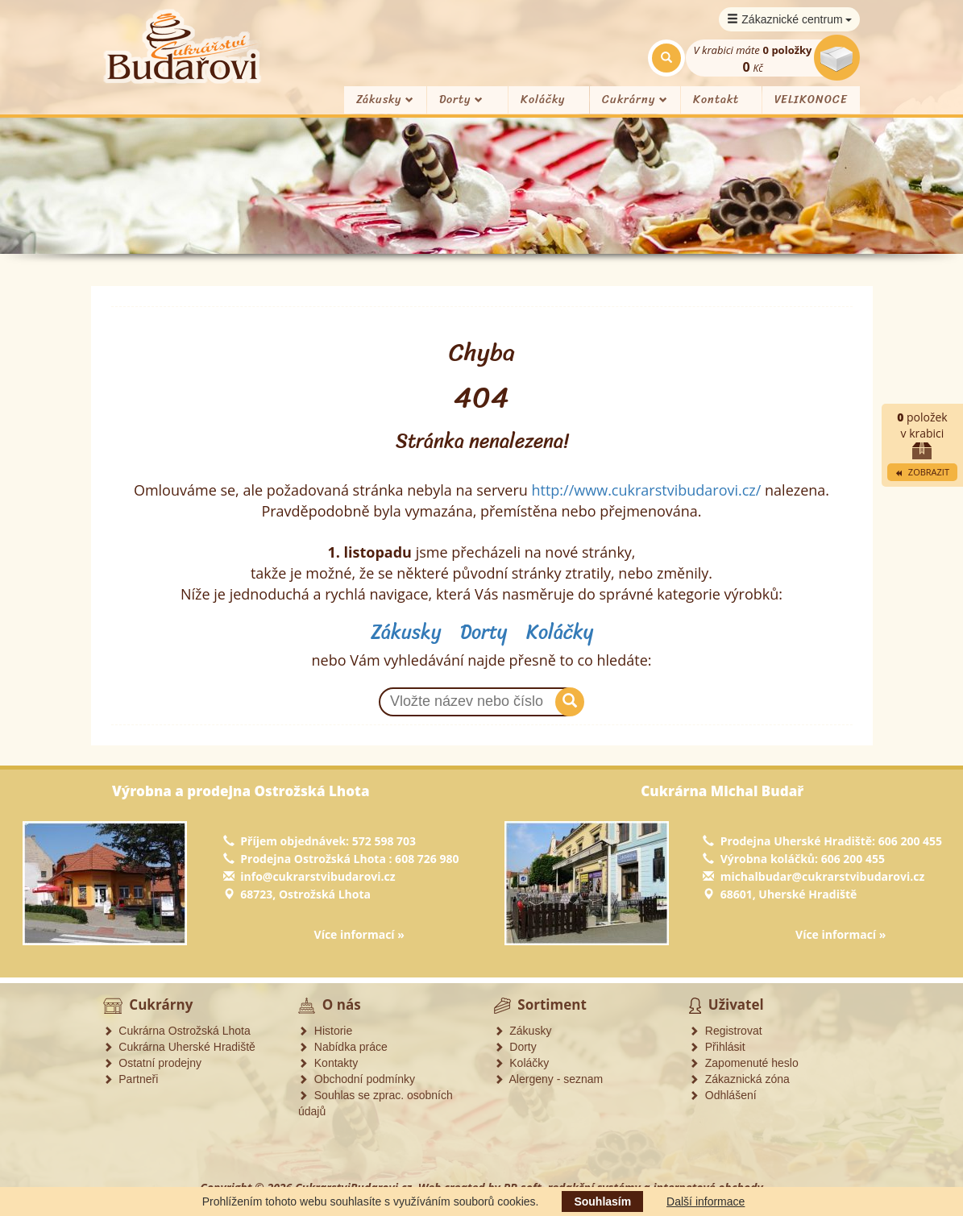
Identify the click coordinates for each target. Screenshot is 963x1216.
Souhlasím (602, 1201)
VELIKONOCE (811, 99)
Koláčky (543, 99)
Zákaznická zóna (739, 1079)
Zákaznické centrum (789, 19)
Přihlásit (717, 1046)
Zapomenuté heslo (744, 1062)
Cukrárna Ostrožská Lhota (177, 1030)
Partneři (131, 1079)
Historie (325, 1030)
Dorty (461, 99)
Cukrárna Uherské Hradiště (179, 1046)
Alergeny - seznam (549, 1079)
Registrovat (725, 1030)
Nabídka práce (343, 1046)
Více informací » (359, 934)
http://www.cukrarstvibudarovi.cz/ (646, 490)
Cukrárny (635, 99)
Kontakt (716, 99)
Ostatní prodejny (152, 1062)
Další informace (705, 1201)
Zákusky (385, 99)
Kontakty (328, 1062)
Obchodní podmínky (356, 1079)
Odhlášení (723, 1095)
